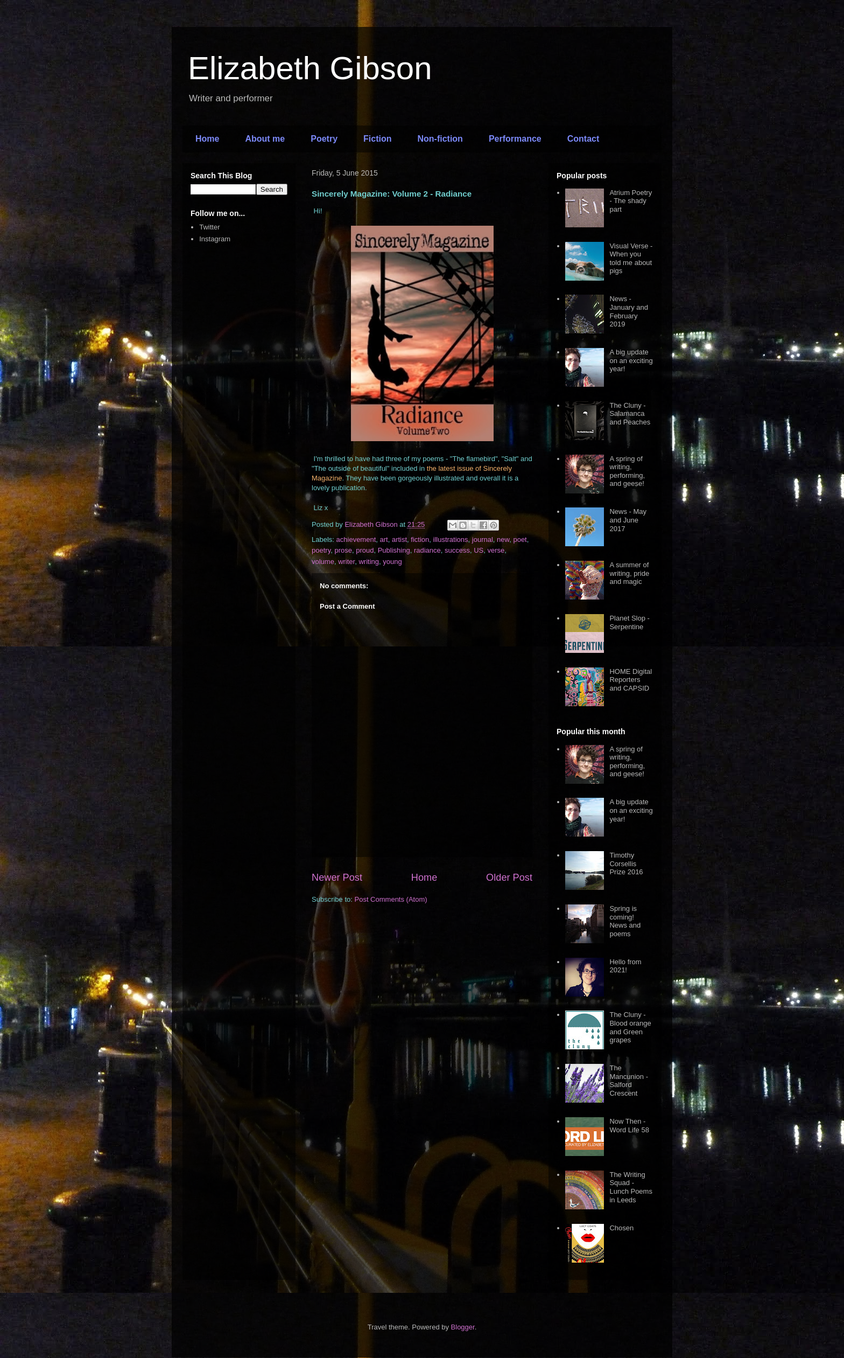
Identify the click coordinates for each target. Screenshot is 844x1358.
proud (365, 550)
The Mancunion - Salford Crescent (628, 1080)
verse (496, 550)
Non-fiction (439, 138)
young (392, 562)
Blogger (463, 1327)
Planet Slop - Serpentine (629, 622)
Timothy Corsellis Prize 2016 (626, 863)
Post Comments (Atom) (391, 899)
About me (265, 138)
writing (368, 562)
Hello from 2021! (625, 966)
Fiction (377, 138)
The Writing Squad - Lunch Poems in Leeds (630, 1187)
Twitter (209, 227)
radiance (427, 550)
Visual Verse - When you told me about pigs (630, 258)
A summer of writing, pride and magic (629, 573)
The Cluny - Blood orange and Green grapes (630, 1027)
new (503, 539)
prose (343, 550)
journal (482, 539)
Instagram (214, 239)
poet (519, 539)
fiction (420, 539)
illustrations (450, 539)
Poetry (324, 138)
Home (207, 138)
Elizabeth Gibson (310, 68)
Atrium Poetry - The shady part (630, 201)
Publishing (394, 550)
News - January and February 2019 (628, 311)
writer (346, 562)
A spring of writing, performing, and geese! (627, 471)
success (457, 550)
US (478, 550)
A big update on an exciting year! (630, 360)
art (384, 539)
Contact (583, 138)
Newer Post (337, 877)
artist (399, 539)
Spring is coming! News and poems (625, 921)
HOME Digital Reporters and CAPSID (630, 679)
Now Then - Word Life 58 (629, 1125)
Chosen (621, 1228)
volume (323, 562)
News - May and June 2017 (627, 519)
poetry (321, 550)
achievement (356, 539)
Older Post (509, 877)
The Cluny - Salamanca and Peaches (629, 413)
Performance (515, 138)
